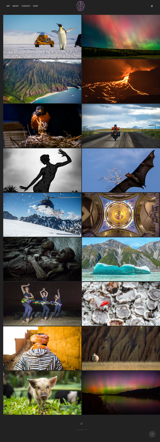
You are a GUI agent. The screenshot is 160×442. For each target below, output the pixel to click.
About (15, 6)
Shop (35, 6)
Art (8, 6)
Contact (26, 6)
